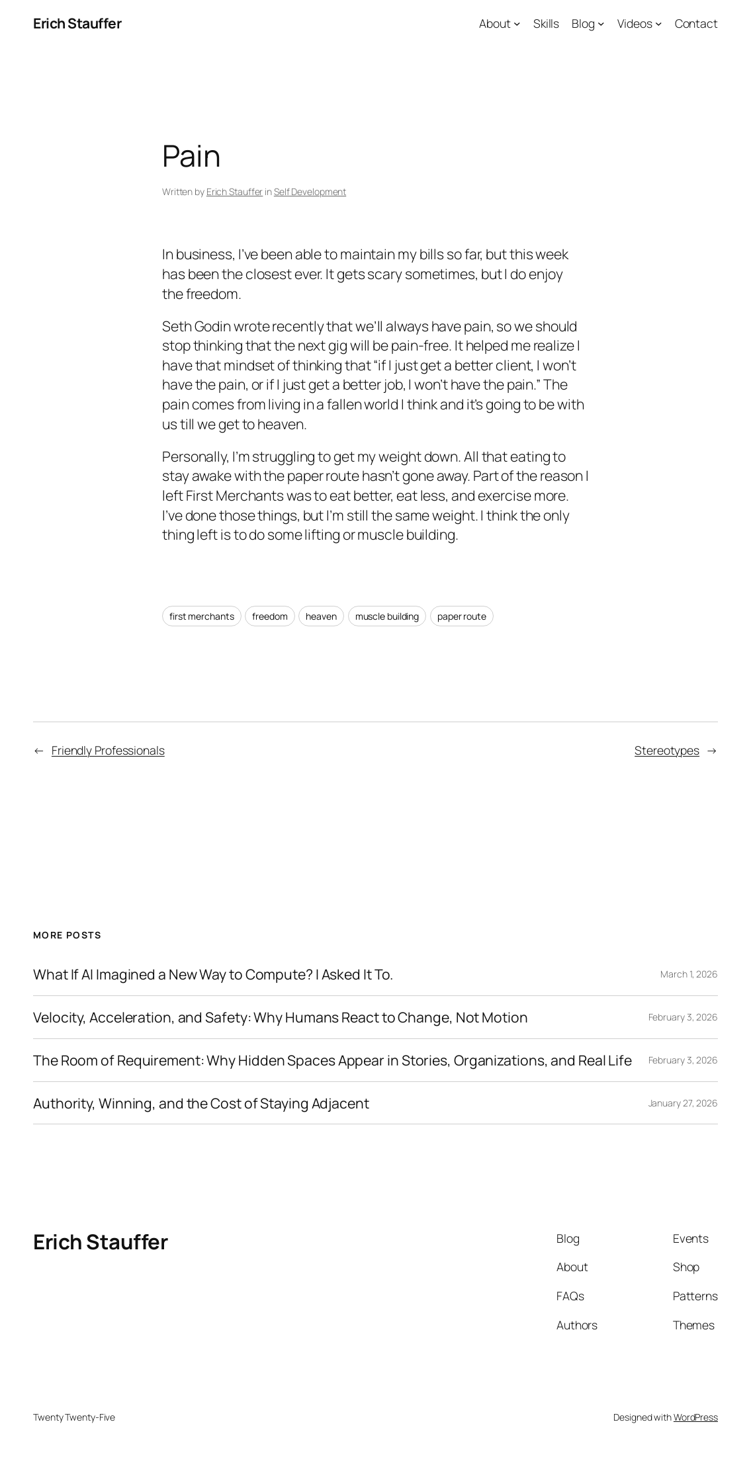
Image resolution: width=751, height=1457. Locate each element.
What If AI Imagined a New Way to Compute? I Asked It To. (213, 974)
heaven (321, 616)
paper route (461, 616)
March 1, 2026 (689, 974)
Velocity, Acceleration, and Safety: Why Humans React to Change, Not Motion (280, 1017)
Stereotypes (667, 750)
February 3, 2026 (683, 1017)
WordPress (696, 1417)
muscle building (387, 616)
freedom (269, 616)
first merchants (201, 616)
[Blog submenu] (601, 23)
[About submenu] (517, 23)
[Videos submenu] (658, 23)
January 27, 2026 (683, 1103)
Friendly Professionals (108, 750)
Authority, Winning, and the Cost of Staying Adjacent (201, 1103)
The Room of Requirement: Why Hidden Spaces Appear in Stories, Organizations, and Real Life (332, 1060)
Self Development (310, 191)
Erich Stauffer (77, 22)
